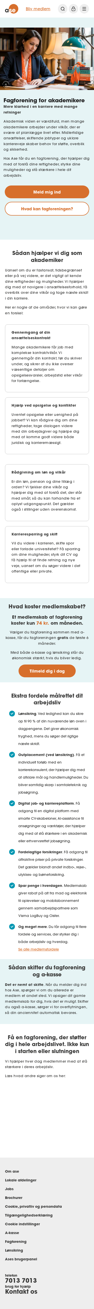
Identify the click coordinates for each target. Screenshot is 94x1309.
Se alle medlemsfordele (38, 949)
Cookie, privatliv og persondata (33, 1206)
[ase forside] (11, 9)
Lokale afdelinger (20, 1180)
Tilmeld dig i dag (47, 671)
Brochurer (13, 1197)
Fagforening (16, 1241)
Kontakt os (21, 1291)
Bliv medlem (38, 8)
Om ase (12, 1171)
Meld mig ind (47, 192)
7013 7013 (21, 1280)
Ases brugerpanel (21, 1259)
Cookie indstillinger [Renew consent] (22, 1224)
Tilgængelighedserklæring (29, 1215)
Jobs (9, 1188)
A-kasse (12, 1232)
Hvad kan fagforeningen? (47, 208)
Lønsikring (14, 1250)
